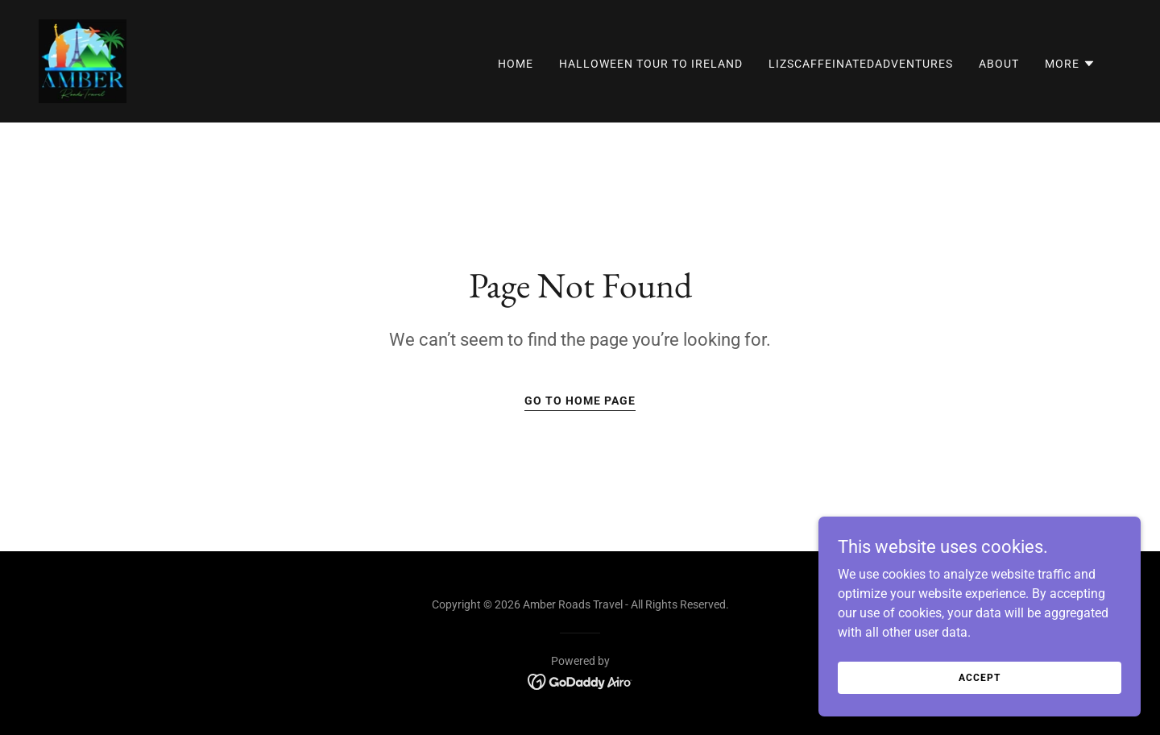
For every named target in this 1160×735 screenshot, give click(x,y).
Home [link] (515, 63)
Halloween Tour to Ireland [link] (651, 63)
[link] (82, 60)
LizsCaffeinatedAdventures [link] (860, 63)
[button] (1070, 63)
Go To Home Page (580, 400)
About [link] (999, 63)
